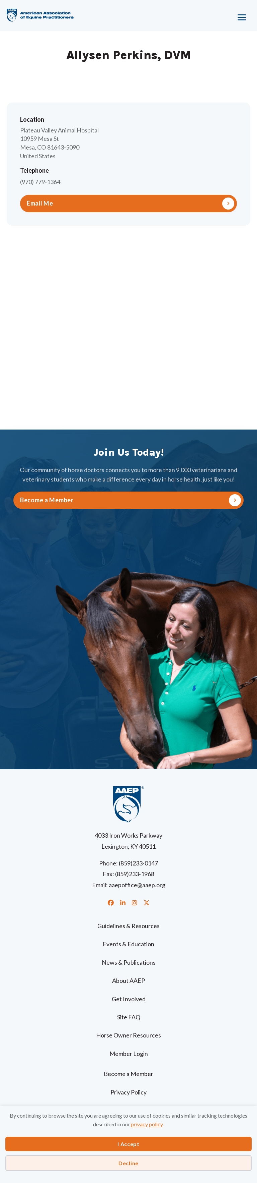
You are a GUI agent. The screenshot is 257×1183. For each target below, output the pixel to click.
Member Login (128, 1053)
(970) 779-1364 (40, 181)
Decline (128, 1163)
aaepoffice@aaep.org (137, 885)
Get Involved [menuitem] (129, 999)
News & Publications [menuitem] (129, 962)
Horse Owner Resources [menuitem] (128, 1035)
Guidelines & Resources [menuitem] (128, 925)
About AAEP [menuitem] (128, 980)
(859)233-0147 (138, 863)
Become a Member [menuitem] (128, 1073)
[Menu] (218, 15)
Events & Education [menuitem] (128, 944)
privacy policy (147, 1124)
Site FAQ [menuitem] (128, 1017)
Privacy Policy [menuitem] (128, 1092)
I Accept (128, 1144)
